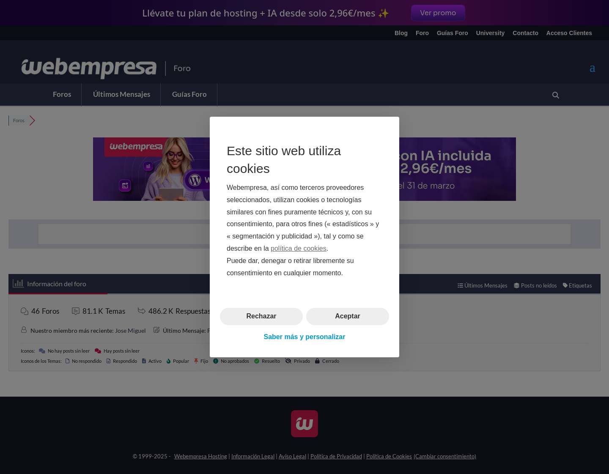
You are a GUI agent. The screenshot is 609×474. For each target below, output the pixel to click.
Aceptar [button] (347, 316)
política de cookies (298, 248)
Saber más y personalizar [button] (305, 336)
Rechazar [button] (261, 316)
